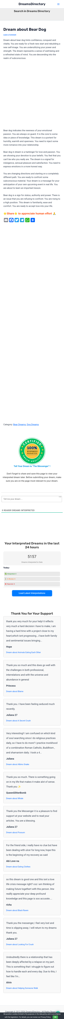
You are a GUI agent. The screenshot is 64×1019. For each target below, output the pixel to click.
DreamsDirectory (32, 4)
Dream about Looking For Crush (20, 944)
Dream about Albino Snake (17, 764)
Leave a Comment (9, 35)
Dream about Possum (15, 832)
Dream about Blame (14, 691)
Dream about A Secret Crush (18, 720)
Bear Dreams (19, 424)
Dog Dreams (33, 424)
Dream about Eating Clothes (18, 866)
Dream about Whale (14, 798)
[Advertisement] (32, 96)
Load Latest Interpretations (32, 593)
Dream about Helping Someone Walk (22, 988)
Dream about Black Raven (17, 910)
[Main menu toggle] (58, 4)
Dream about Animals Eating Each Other (23, 652)
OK (55, 1017)
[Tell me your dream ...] (31, 499)
